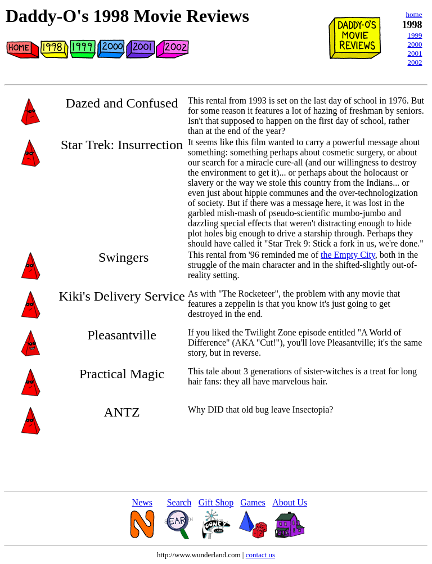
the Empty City (348, 254)
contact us (260, 554)
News (142, 502)
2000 (414, 44)
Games (252, 502)
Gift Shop (216, 502)
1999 (414, 35)
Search (179, 502)
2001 (414, 53)
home (414, 14)
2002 (414, 62)
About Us (289, 502)
